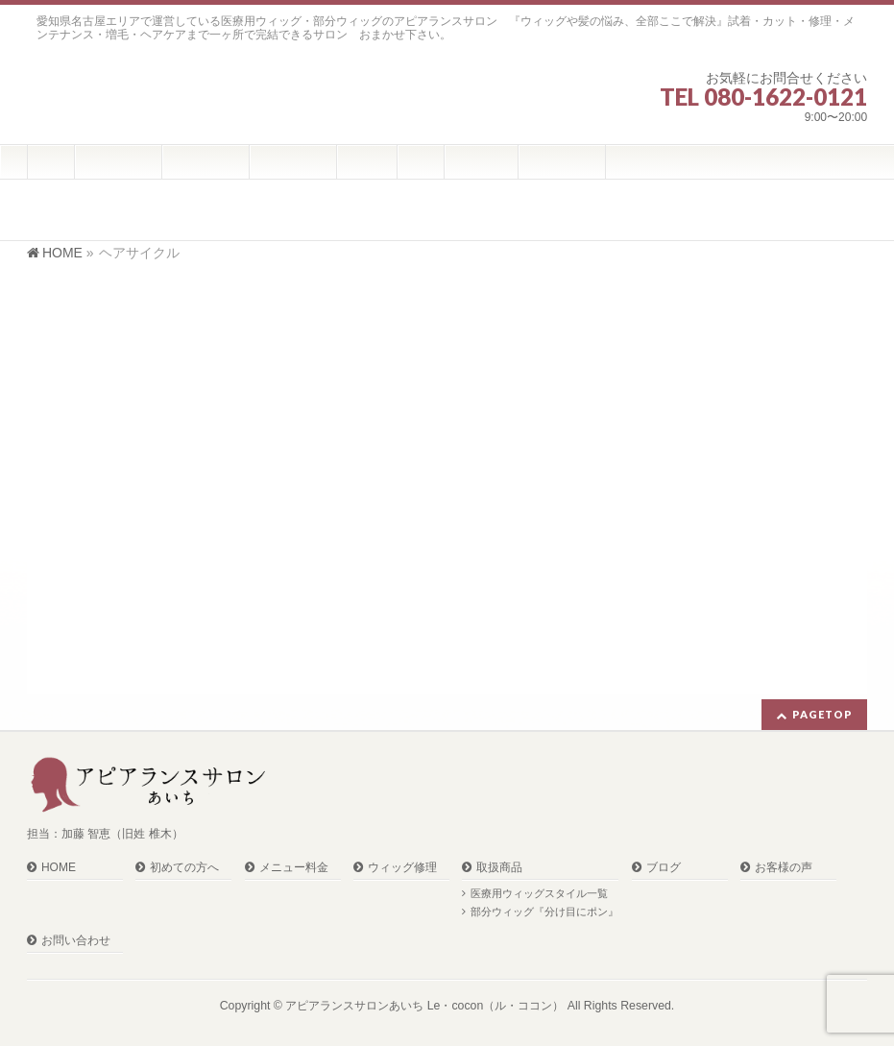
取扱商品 (499, 868)
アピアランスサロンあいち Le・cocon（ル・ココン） (424, 1005)
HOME (58, 868)
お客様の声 (783, 868)
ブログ (663, 868)
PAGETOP (822, 714)
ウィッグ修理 (402, 868)
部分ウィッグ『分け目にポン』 (544, 911)
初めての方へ (184, 868)
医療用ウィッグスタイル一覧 (539, 893)
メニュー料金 (293, 868)
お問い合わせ (75, 941)
